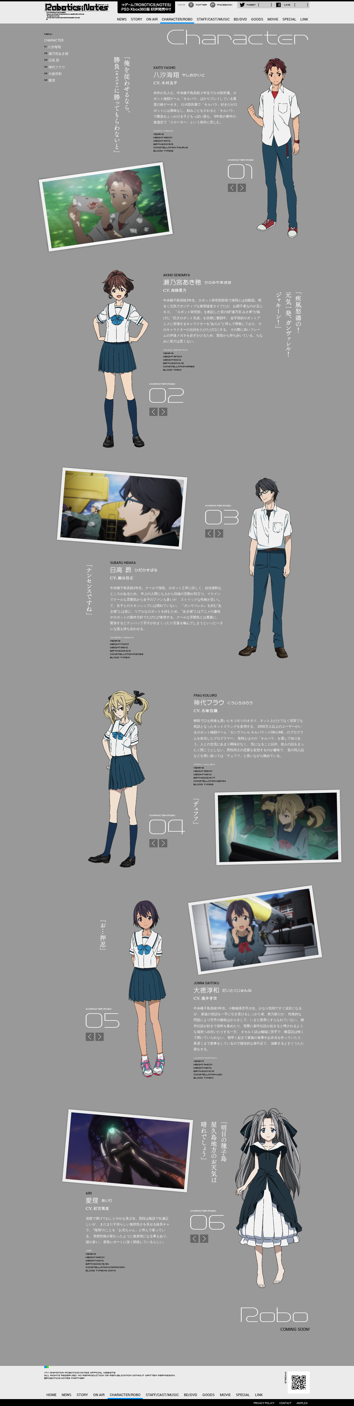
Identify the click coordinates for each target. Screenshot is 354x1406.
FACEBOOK (221, 4)
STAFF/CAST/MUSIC (213, 19)
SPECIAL (289, 19)
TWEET (255, 4)
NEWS (122, 19)
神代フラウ (54, 67)
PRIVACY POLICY (264, 1403)
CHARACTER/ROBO (177, 19)
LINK (304, 19)
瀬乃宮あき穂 (56, 54)
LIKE (291, 4)
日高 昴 (51, 60)
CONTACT (285, 1403)
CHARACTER (54, 40)
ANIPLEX (302, 1403)
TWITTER (198, 4)
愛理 (49, 80)
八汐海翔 (52, 47)
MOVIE (272, 19)
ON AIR (152, 19)
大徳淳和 (53, 74)
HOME (51, 1395)
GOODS (257, 19)
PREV (232, 188)
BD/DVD (240, 19)
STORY (136, 19)
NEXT (242, 188)
